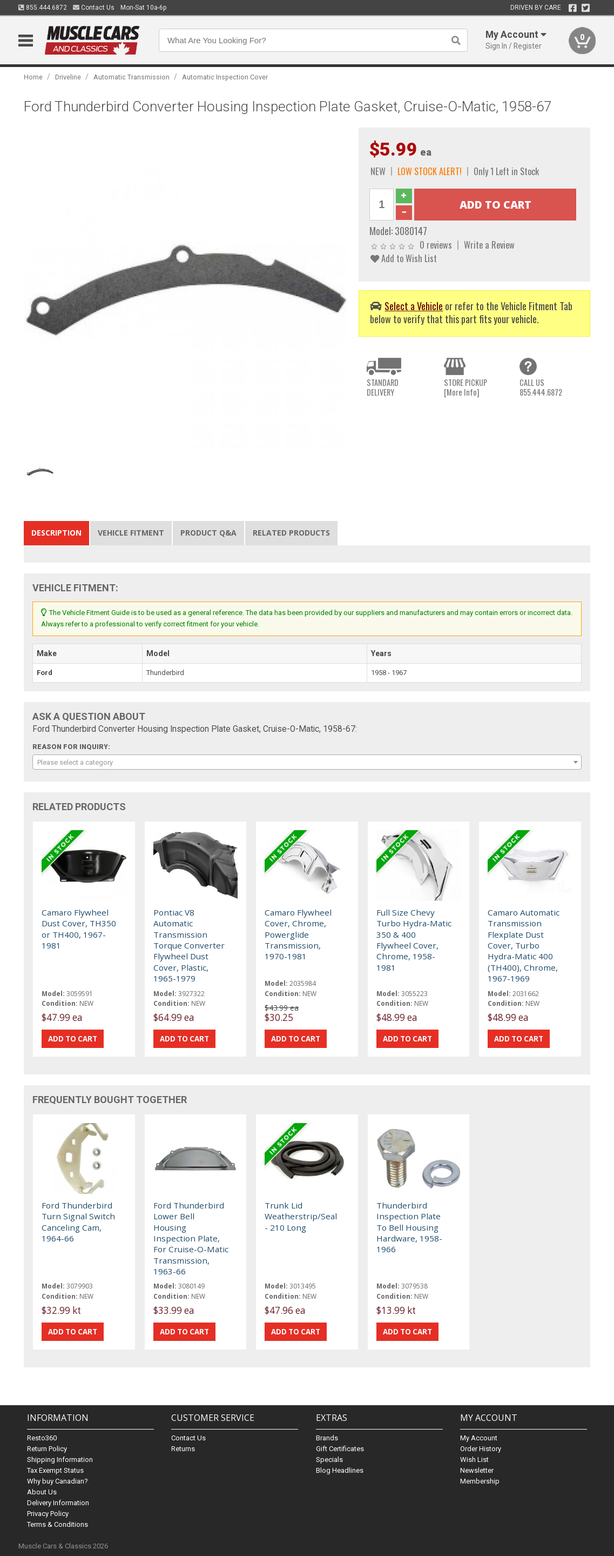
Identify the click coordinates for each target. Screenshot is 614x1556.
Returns (183, 1449)
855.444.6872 (42, 7)
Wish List (474, 1459)
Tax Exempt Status (55, 1470)
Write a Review (489, 244)
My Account (478, 1438)
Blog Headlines (339, 1470)
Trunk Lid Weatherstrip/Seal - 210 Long (301, 1216)
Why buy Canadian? (57, 1481)
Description (56, 532)
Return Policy (47, 1449)
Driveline (68, 77)
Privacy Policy (48, 1514)
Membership (480, 1481)
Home (33, 77)
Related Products (291, 532)
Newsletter (477, 1470)
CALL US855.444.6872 (540, 387)
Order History (480, 1449)
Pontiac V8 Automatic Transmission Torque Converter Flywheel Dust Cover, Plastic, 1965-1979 (189, 945)
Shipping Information (60, 1459)
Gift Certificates (340, 1449)
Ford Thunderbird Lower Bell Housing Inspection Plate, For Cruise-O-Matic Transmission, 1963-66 (190, 1238)
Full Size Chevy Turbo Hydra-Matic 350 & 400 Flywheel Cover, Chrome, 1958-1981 (413, 940)
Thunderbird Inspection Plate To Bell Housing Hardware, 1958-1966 (409, 1227)
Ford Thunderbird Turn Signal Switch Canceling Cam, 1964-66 (78, 1222)
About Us (42, 1492)
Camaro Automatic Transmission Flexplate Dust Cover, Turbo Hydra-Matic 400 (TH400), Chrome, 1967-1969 (523, 945)
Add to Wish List (403, 258)
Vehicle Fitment (131, 532)
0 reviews (436, 244)
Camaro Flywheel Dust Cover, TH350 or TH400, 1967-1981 (79, 929)
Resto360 (42, 1438)
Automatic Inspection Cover (225, 77)
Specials (329, 1459)
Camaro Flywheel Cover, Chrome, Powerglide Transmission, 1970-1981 (298, 934)
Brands (327, 1438)
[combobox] (307, 762)
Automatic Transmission (131, 77)
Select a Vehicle (413, 305)
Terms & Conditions (57, 1524)
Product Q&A (208, 532)
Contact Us (93, 7)
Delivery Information (58, 1503)
